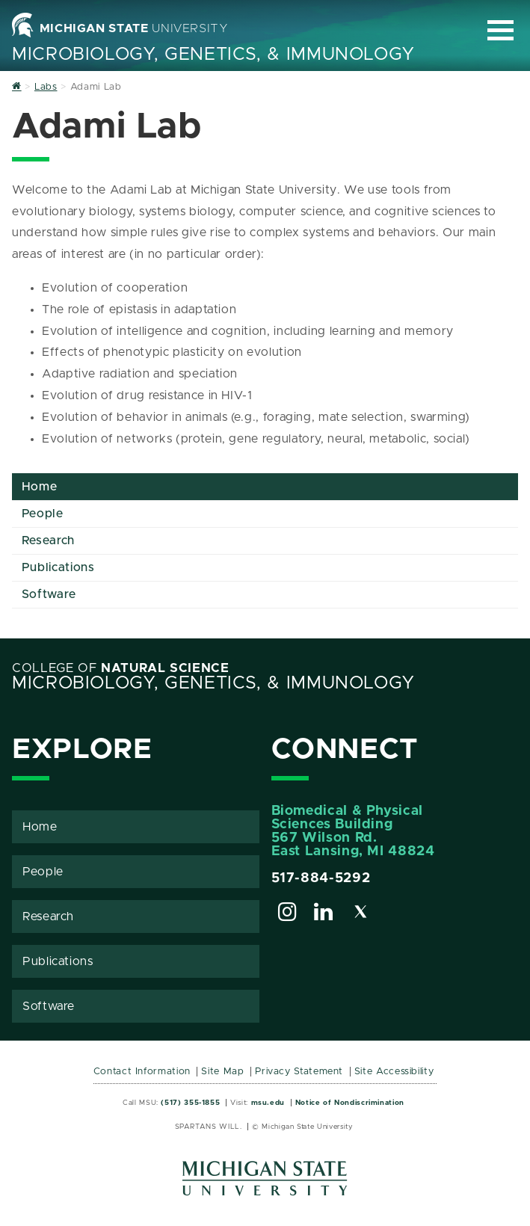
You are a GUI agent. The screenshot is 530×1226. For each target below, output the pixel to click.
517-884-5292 (321, 878)
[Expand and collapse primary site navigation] (500, 30)
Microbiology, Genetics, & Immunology (213, 55)
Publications (58, 567)
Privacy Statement (299, 1071)
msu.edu (268, 1102)
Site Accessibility (394, 1071)
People (43, 514)
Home (40, 487)
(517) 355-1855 (190, 1102)
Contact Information (142, 1071)
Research (48, 540)
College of (120, 668)
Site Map (222, 1071)
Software (49, 594)
